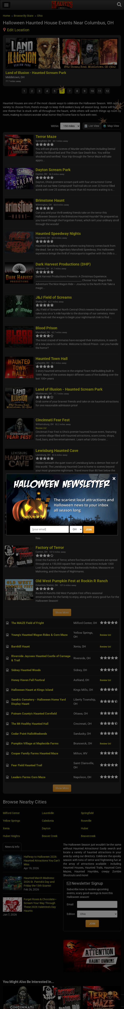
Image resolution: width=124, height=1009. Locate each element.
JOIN (89, 529)
